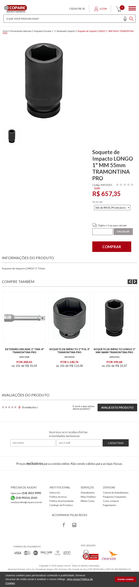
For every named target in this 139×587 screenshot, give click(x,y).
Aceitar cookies (125, 579)
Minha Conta (87, 501)
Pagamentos (109, 505)
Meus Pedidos (88, 496)
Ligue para (26, 493)
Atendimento (88, 492)
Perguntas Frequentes (114, 496)
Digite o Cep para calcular (112, 225)
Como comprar (111, 501)
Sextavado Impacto (65, 31)
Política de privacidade (61, 501)
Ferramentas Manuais (20, 31)
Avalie (97, 188)
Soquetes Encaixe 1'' (44, 31)
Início (5, 31)
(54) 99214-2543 (26, 497)
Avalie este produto (117, 407)
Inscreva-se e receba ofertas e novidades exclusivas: (68, 434)
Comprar (111, 246)
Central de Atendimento (116, 492)
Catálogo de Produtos (61, 505)
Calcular (123, 231)
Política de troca (58, 496)
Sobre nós (54, 492)
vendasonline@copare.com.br (26, 502)
